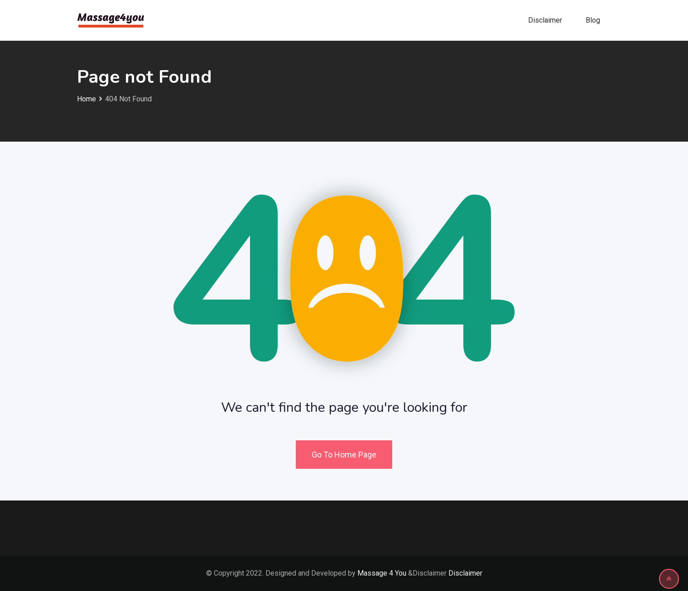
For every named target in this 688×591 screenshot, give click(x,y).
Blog (593, 20)
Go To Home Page (344, 454)
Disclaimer (545, 20)
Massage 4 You (381, 573)
